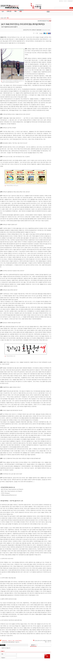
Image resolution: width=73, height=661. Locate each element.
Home (2, 17)
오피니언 (9, 11)
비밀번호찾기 (70, 1)
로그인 (65, 1)
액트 (8, 17)
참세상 (36, 6)
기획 (15, 11)
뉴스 (2, 11)
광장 (19, 11)
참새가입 (61, 1)
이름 (2, 654)
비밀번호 (3, 657)
